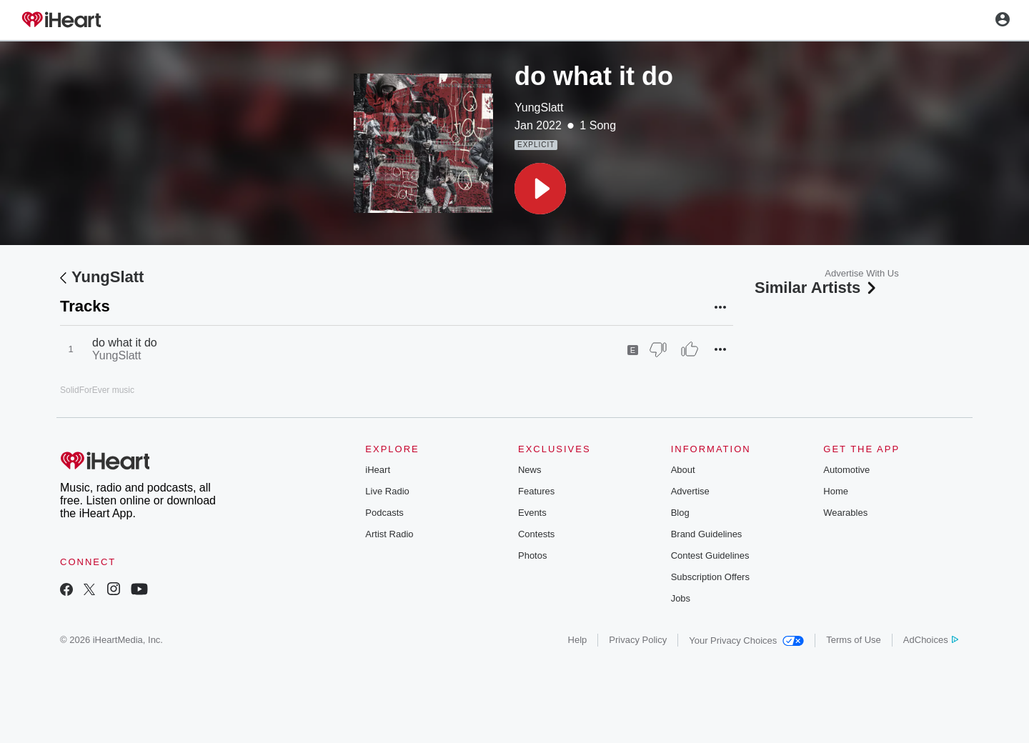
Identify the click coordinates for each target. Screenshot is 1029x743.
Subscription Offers (710, 577)
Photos (532, 555)
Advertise (690, 491)
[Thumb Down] (658, 349)
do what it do (124, 342)
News (530, 469)
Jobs (680, 598)
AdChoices (930, 639)
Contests (536, 534)
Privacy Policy (638, 639)
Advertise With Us (861, 273)
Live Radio (387, 491)
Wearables (845, 512)
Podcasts (384, 512)
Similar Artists (817, 287)
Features (536, 491)
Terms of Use (853, 639)
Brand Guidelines (706, 534)
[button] (540, 188)
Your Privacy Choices (746, 640)
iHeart (377, 469)
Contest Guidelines (710, 555)
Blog (680, 512)
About (683, 469)
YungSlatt (539, 107)
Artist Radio (389, 534)
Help (577, 639)
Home (835, 491)
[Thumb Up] (689, 349)
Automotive (846, 469)
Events (532, 512)
